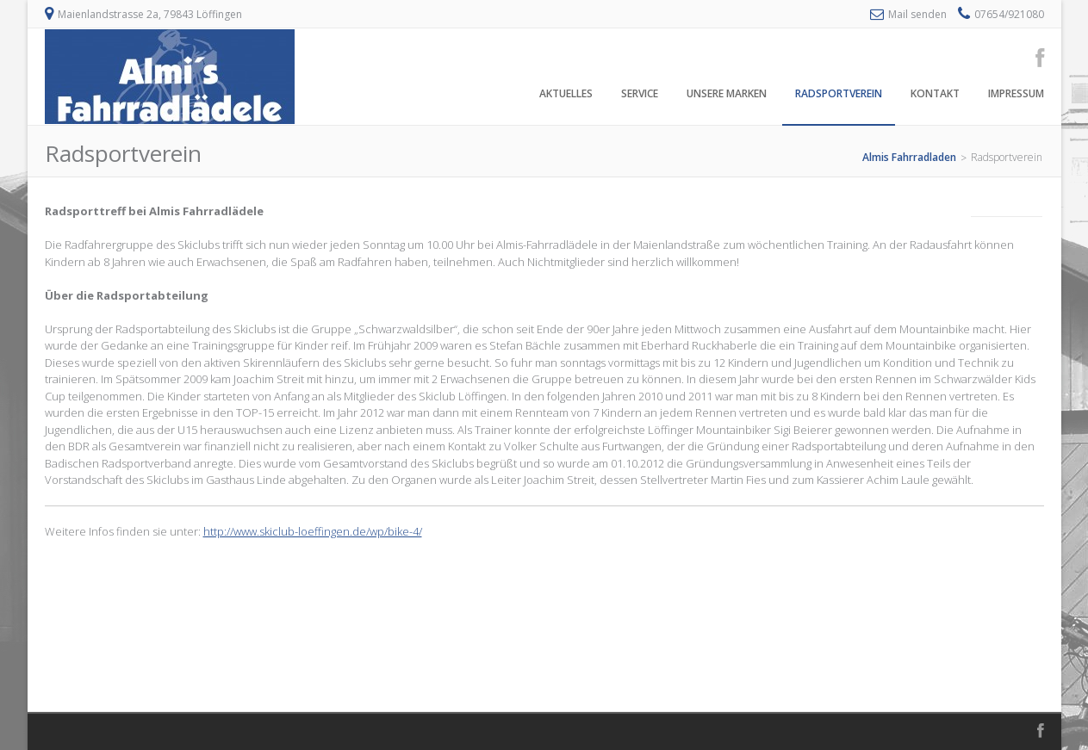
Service (639, 93)
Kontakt (935, 93)
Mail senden (917, 14)
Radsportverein (838, 93)
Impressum (1016, 93)
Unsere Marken (727, 93)
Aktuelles (566, 93)
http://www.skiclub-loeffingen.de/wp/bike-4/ (312, 531)
